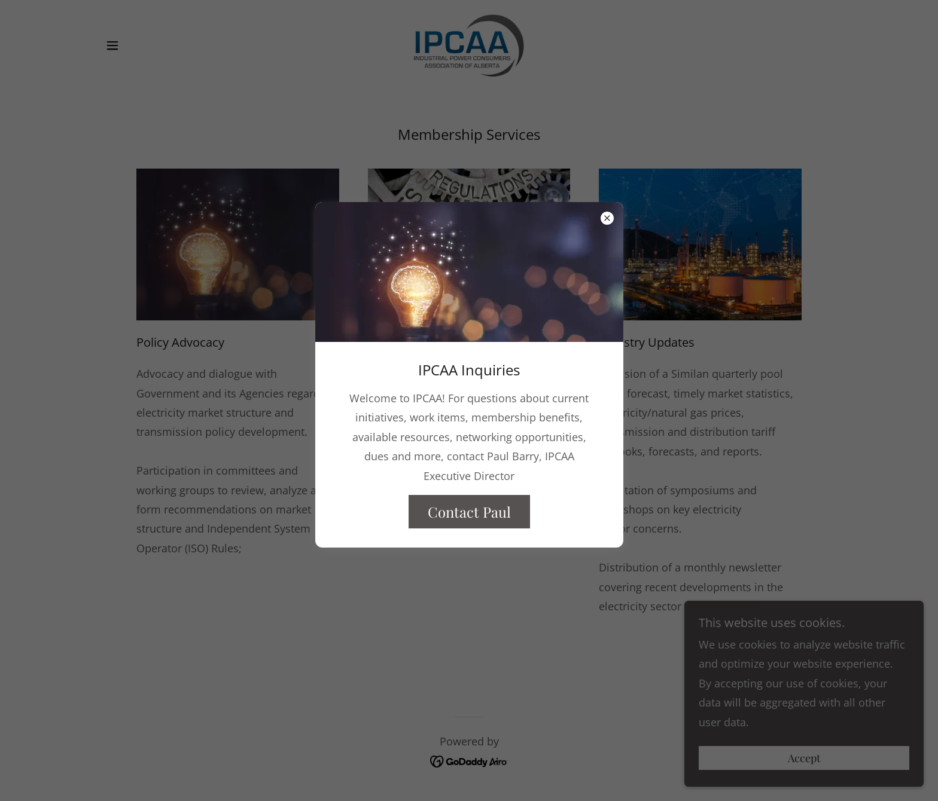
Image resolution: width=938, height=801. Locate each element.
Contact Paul (469, 511)
